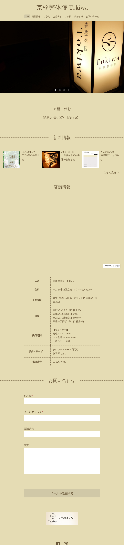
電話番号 (29, 428)
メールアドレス (33, 412)
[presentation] (46, 480)
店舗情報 (78, 16)
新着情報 (36, 16)
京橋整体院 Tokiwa (62, 7)
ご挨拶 (68, 16)
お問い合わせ (92, 16)
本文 (26, 445)
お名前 (28, 395)
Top (27, 16)
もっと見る (110, 172)
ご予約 (46, 16)
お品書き (57, 16)
